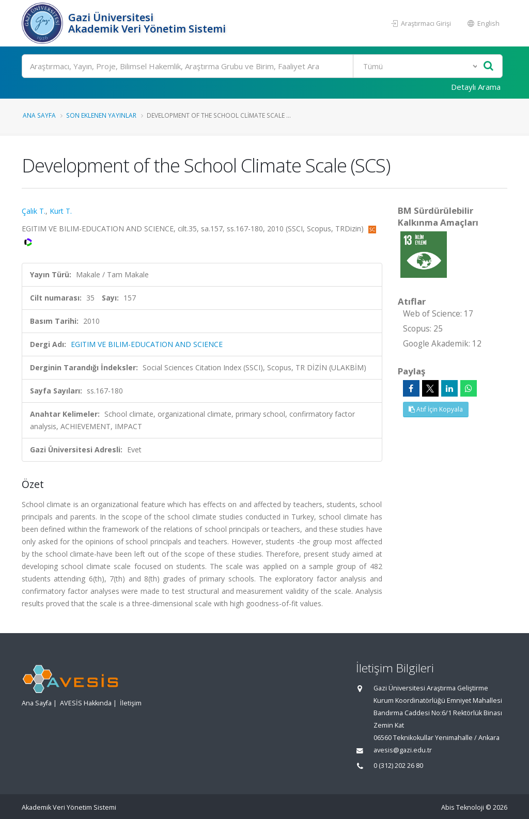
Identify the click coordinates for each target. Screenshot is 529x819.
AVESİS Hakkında (86, 703)
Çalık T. (33, 211)
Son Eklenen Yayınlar (101, 115)
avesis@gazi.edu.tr (403, 750)
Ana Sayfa (39, 115)
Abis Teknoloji (462, 807)
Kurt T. (61, 211)
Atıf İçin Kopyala (436, 409)
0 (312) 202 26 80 (398, 765)
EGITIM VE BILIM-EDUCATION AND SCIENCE (147, 344)
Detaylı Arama (476, 87)
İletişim (131, 703)
